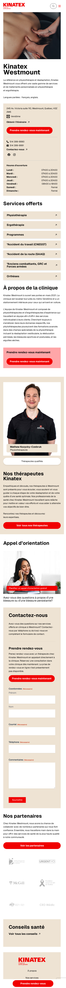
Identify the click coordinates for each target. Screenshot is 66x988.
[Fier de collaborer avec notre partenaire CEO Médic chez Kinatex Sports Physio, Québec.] (47, 905)
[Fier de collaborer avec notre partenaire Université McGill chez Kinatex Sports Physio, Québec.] (16, 883)
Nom (11, 706)
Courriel (18, 724)
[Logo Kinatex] (14, 6)
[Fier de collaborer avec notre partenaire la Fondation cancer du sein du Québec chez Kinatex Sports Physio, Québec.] (47, 883)
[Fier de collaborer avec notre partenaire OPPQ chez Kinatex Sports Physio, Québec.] (16, 861)
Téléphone (19, 742)
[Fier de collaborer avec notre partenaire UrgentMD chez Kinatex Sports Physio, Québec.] (47, 861)
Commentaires (21, 759)
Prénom (12, 692)
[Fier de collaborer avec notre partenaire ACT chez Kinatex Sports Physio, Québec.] (16, 905)
